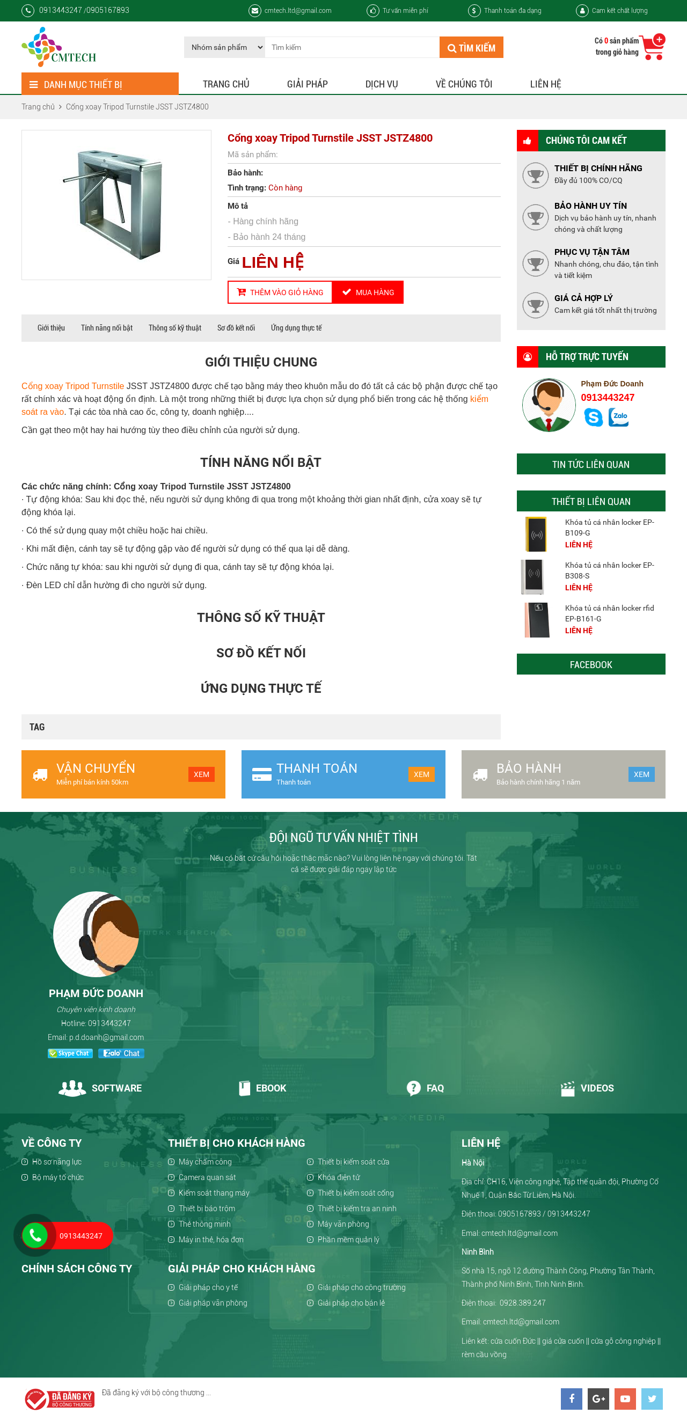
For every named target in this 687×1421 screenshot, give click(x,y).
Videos (587, 1088)
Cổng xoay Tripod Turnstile (72, 386)
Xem (201, 774)
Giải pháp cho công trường (362, 1287)
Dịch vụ (382, 84)
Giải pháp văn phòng (213, 1303)
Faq (425, 1088)
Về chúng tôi (464, 84)
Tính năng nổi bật (107, 328)
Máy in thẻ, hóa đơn (211, 1239)
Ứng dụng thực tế (296, 328)
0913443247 (608, 397)
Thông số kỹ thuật (175, 328)
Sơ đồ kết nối (236, 328)
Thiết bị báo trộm (207, 1208)
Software (100, 1088)
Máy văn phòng (343, 1224)
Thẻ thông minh (205, 1224)
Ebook (262, 1088)
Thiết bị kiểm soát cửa (354, 1162)
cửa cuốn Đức (513, 1341)
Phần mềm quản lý (348, 1239)
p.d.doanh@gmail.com (106, 1037)
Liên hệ (545, 84)
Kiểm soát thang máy (214, 1193)
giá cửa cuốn (563, 1341)
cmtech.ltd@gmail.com (290, 10)
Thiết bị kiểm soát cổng (356, 1193)
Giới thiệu (51, 328)
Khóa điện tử (339, 1177)
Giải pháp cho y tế (208, 1287)
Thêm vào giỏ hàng (280, 292)
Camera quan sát (207, 1177)
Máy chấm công (205, 1162)
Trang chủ (226, 84)
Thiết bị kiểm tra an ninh (357, 1208)
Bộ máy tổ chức (58, 1177)
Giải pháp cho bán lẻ (351, 1303)
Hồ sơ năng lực (57, 1162)
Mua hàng (368, 292)
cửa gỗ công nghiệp (623, 1341)
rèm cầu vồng (484, 1354)
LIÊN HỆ (272, 262)
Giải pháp (307, 84)
